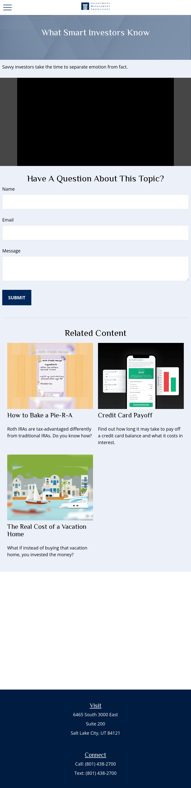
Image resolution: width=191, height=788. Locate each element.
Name (8, 189)
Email (8, 220)
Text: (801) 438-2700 (95, 773)
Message (11, 251)
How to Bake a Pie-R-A (39, 415)
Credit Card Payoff (125, 415)
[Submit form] (16, 297)
